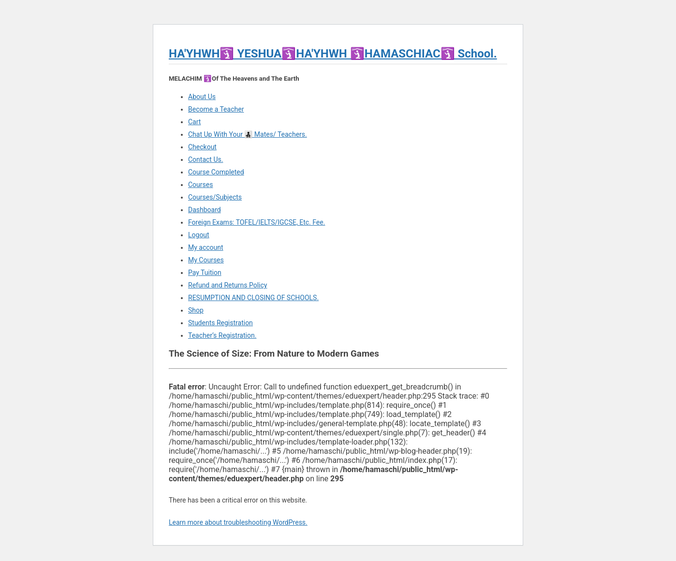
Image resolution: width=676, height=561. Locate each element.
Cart (194, 122)
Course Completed (216, 172)
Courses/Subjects (215, 197)
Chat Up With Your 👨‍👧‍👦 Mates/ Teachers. (247, 134)
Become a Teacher (216, 109)
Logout (198, 235)
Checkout (202, 147)
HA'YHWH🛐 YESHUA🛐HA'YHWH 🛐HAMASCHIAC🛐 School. (333, 53)
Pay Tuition (204, 272)
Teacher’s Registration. (222, 335)
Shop (196, 310)
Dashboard (204, 210)
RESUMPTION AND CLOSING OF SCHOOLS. (253, 298)
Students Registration (220, 323)
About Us (202, 97)
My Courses (206, 260)
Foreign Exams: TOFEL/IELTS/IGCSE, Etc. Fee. (256, 222)
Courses (200, 184)
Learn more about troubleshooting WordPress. (238, 522)
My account (205, 247)
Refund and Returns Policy (227, 285)
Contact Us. (205, 159)
